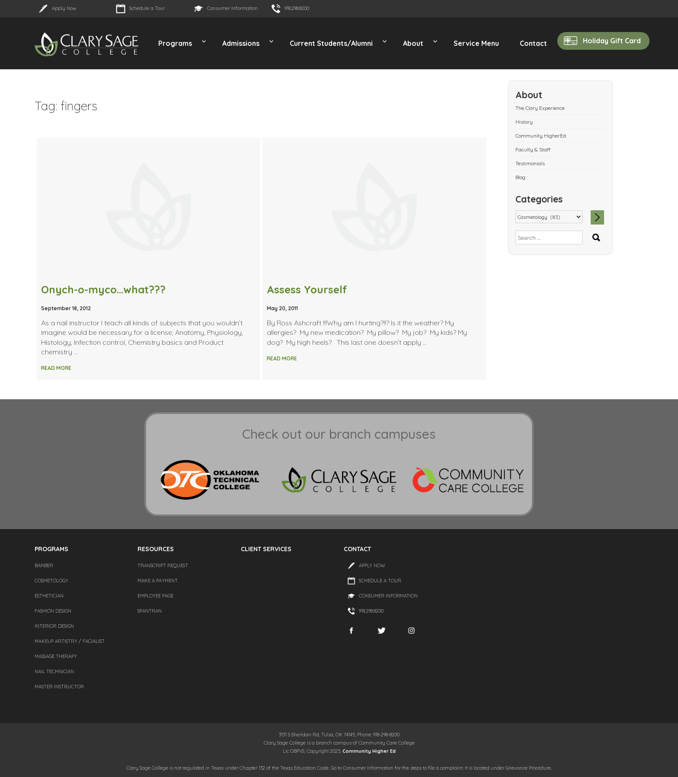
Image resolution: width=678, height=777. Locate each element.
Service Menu (476, 43)
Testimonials (530, 163)
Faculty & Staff (532, 149)
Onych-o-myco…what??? (103, 289)
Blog (520, 177)
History (524, 122)
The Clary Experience (540, 108)
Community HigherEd (540, 135)
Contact (533, 43)
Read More (56, 368)
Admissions (240, 43)
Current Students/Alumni (331, 43)
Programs (175, 43)
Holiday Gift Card (612, 40)
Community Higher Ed (369, 751)
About (413, 43)
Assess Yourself (307, 289)
